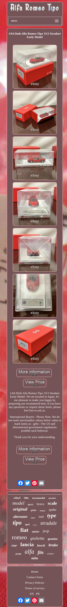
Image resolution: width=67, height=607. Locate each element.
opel (27, 524)
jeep (46, 531)
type (51, 515)
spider (52, 509)
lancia (27, 544)
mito (34, 558)
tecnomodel (38, 498)
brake (53, 545)
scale (52, 503)
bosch (41, 545)
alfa (29, 551)
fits (41, 552)
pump (18, 553)
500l (41, 517)
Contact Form (35, 577)
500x (26, 498)
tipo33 (30, 504)
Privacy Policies (34, 582)
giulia (33, 510)
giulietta (37, 538)
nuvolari (52, 498)
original (20, 509)
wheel (17, 497)
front (35, 525)
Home (34, 571)
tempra (42, 511)
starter (35, 531)
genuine (53, 538)
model (18, 503)
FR (38, 593)
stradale (48, 523)
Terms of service (35, 588)
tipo (17, 523)
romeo (19, 537)
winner (50, 553)
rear (14, 545)
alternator (20, 517)
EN (32, 593)
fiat (24, 530)
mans (33, 518)
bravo (40, 504)
